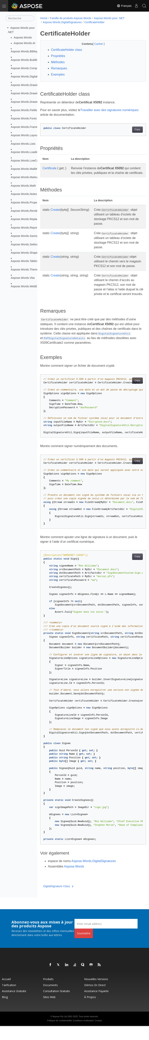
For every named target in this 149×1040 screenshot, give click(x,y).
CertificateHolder (94, 22)
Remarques (59, 68)
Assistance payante (96, 1005)
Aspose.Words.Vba (23, 277)
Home (43, 18)
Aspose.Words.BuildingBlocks (29, 59)
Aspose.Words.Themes (25, 269)
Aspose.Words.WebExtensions (30, 286)
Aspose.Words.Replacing (26, 219)
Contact (98, 1034)
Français (124, 6)
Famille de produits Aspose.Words (70, 18)
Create (55, 214)
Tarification (9, 999)
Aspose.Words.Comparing (27, 68)
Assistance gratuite (14, 1005)
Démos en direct (95, 999)
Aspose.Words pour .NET (109, 18)
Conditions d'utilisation (83, 1034)
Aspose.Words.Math (23, 185)
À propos (90, 1011)
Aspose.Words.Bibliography (28, 51)
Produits (48, 993)
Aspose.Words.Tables (24, 261)
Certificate (49, 168)
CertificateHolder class (66, 49)
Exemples (58, 74)
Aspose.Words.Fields (24, 110)
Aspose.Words (23, 37)
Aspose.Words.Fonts (24, 118)
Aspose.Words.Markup (25, 177)
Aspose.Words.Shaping (25, 252)
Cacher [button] (95, 43)
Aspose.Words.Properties (26, 202)
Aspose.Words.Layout (24, 135)
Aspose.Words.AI (24, 43)
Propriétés (58, 56)
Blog (5, 1011)
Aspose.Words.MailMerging (28, 168)
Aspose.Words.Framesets (27, 126)
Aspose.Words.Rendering (27, 210)
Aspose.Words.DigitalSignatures (31, 76)
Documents (50, 999)
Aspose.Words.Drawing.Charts (30, 93)
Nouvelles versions (96, 993)
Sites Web (49, 1011)
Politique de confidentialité (59, 1034)
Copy (130, 129)
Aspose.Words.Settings (25, 244)
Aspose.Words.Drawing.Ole (28, 101)
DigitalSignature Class (58, 900)
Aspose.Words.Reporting (26, 227)
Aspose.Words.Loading (25, 152)
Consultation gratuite (56, 1005)
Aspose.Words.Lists (23, 143)
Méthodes (58, 62)
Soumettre (83, 947)
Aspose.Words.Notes (24, 194)
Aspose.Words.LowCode (26, 160)
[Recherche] (20, 18)
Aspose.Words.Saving (24, 235)
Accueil (6, 993)
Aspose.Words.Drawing (25, 85)
